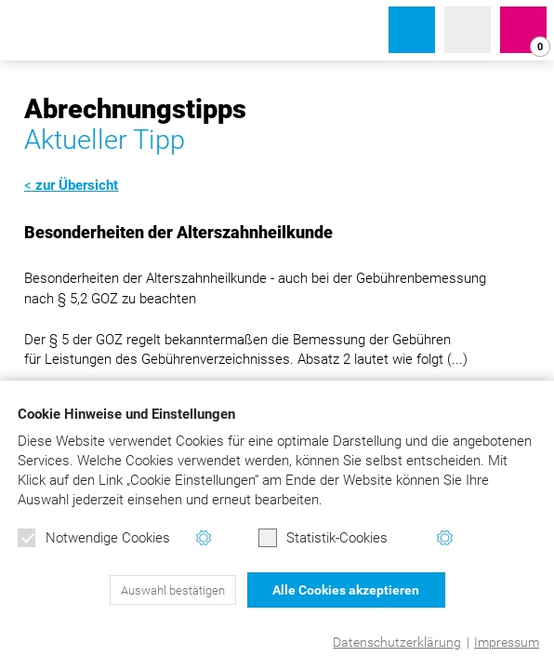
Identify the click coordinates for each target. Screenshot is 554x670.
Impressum (506, 642)
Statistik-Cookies (323, 538)
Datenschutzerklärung (397, 642)
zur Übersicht (76, 185)
